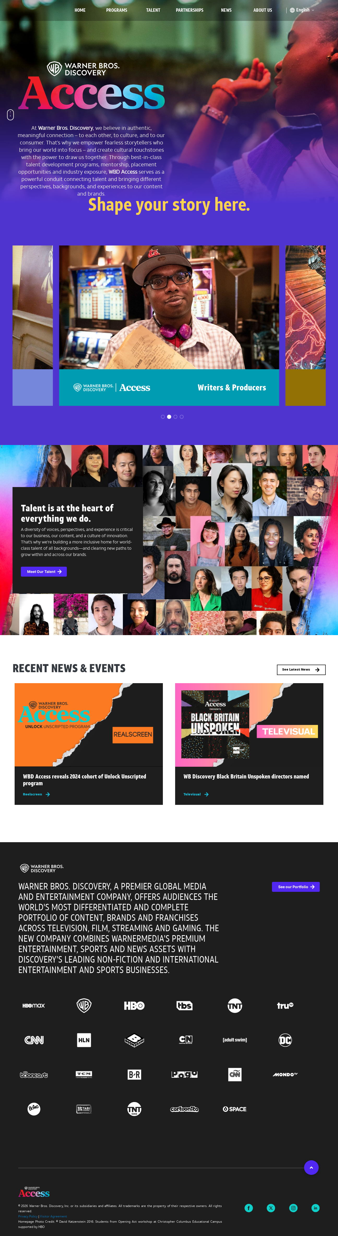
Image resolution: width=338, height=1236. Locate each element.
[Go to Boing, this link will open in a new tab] (43, 1109)
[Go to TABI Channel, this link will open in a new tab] (93, 1109)
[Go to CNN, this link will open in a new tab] (43, 1040)
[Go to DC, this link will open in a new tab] (295, 1040)
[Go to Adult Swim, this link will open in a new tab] (244, 1040)
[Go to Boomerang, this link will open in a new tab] (144, 1040)
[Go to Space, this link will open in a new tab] (244, 1109)
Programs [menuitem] (116, 10)
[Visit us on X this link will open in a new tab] (271, 1207)
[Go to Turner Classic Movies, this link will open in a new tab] (93, 1074)
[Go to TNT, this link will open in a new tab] (244, 1005)
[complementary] (169, 540)
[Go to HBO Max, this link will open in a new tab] (43, 1005)
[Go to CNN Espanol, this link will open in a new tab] (244, 1074)
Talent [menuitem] (153, 10)
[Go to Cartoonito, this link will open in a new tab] (194, 1109)
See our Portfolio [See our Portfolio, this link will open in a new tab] (293, 886)
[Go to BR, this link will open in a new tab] (144, 1074)
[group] (169, 325)
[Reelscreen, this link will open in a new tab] (89, 794)
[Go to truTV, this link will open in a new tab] (295, 1005)
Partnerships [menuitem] (189, 10)
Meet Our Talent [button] (41, 571)
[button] (163, 417)
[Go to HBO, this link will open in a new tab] (144, 1005)
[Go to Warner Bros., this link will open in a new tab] (93, 1005)
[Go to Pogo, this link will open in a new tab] (194, 1074)
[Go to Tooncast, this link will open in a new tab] (43, 1074)
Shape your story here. (169, 206)
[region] (169, 1005)
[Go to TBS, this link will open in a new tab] (194, 1005)
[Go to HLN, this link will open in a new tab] (93, 1040)
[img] (89, 725)
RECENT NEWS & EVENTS (69, 669)
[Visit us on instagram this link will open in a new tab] (293, 1207)
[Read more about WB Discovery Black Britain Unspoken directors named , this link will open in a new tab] (249, 778)
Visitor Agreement (53, 1216)
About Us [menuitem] (262, 10)
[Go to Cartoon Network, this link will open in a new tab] (194, 1040)
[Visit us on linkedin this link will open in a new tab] (315, 1207)
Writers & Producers (232, 388)
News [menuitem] (226, 10)
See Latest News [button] (301, 670)
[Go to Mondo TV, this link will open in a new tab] (295, 1074)
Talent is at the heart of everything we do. (67, 514)
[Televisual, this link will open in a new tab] (249, 794)
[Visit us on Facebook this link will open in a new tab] (249, 1207)
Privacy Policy (28, 1216)
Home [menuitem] (80, 10)
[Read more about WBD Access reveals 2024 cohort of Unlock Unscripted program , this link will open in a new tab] (89, 781)
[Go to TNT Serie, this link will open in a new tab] (144, 1109)
